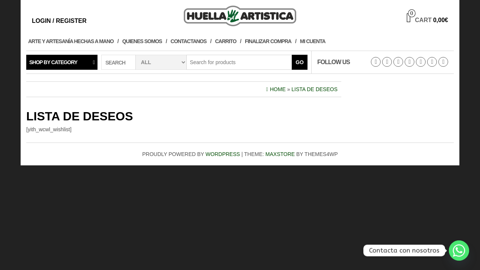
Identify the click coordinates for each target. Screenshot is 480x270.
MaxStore (280, 154)
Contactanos (189, 41)
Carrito (226, 41)
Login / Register (59, 21)
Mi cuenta (313, 41)
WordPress (223, 154)
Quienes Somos (142, 41)
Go (300, 62)
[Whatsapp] (459, 250)
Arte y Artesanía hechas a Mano (71, 41)
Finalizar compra (268, 41)
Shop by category (53, 62)
